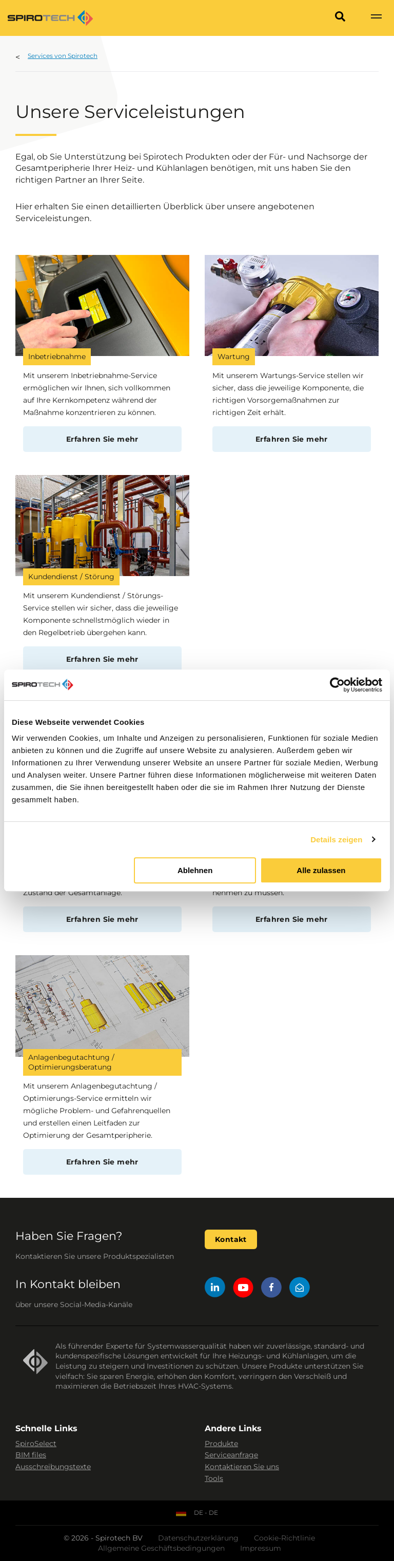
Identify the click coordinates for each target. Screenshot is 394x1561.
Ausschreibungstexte (53, 1466)
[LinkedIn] (215, 1289)
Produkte (221, 1443)
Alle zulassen (321, 870)
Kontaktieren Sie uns (242, 1466)
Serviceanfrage (231, 1454)
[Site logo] (50, 18)
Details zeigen (336, 839)
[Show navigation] (376, 18)
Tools (214, 1478)
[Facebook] (271, 1289)
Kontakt (231, 1239)
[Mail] (299, 1289)
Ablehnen (195, 870)
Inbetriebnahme (57, 356)
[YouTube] (243, 1289)
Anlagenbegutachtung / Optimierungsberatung (71, 1062)
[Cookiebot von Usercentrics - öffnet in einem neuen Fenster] (337, 685)
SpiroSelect (35, 1443)
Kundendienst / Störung (71, 576)
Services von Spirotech (62, 56)
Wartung (234, 356)
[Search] (340, 18)
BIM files (30, 1454)
